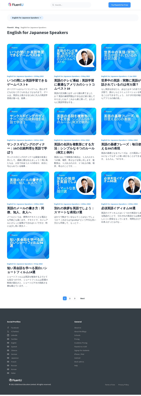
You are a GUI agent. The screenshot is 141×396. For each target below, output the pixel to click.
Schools (77, 335)
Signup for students (81, 350)
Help (76, 365)
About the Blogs (80, 331)
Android (77, 358)
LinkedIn (12, 335)
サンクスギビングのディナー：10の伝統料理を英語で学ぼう (27, 148)
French (11, 362)
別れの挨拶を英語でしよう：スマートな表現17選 (74, 210)
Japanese (13, 358)
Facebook (13, 328)
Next (82, 298)
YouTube (12, 339)
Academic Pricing (80, 343)
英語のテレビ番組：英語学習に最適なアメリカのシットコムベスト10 (74, 84)
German (12, 354)
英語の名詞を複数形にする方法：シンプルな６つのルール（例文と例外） (74, 148)
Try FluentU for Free (119, 5)
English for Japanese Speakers (20, 76)
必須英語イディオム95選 (118, 208)
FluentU (10, 27)
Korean (12, 369)
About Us (77, 328)
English (11, 343)
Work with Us (79, 362)
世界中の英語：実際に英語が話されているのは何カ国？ (121, 82)
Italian (11, 373)
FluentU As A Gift (80, 346)
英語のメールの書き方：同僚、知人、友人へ (25, 210)
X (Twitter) (13, 331)
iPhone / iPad (79, 354)
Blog (17, 27)
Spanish (12, 346)
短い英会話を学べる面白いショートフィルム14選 (27, 270)
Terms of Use (110, 385)
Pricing (77, 339)
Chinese (12, 350)
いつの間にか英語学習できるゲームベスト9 (27, 82)
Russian (12, 365)
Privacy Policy (123, 385)
